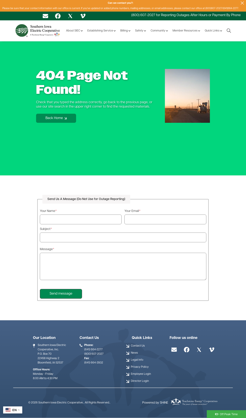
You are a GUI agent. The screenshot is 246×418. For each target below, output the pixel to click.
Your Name (47, 211)
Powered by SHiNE (155, 402)
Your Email (131, 211)
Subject (45, 229)
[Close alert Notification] (242, 3)
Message (46, 249)
